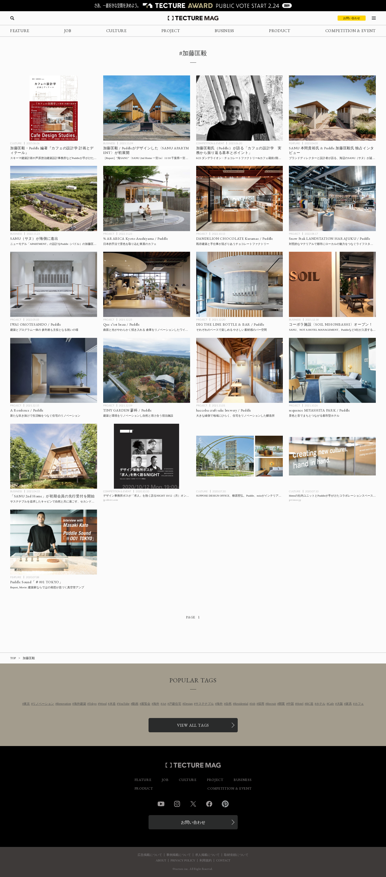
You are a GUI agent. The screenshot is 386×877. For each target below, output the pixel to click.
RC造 (309, 703)
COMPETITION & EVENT (350, 30)
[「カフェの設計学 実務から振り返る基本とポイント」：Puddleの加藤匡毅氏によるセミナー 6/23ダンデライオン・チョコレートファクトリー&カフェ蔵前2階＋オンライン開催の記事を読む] (239, 108)
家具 (349, 703)
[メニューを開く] (374, 18)
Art (164, 703)
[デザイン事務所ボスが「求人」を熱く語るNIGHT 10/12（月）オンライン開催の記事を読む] (146, 456)
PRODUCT (279, 30)
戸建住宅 (175, 703)
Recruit (271, 703)
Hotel (300, 703)
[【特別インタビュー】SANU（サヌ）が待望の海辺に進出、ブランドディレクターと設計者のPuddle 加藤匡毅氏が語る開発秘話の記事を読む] (332, 108)
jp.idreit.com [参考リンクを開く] (110, 499)
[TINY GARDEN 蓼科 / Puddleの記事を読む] (146, 370)
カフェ (359, 703)
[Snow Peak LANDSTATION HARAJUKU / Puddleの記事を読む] (332, 198)
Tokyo (93, 703)
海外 (156, 703)
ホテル (320, 703)
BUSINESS (224, 30)
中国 (291, 703)
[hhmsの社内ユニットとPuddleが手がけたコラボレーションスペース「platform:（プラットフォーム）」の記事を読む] (332, 456)
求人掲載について (207, 854)
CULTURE (116, 30)
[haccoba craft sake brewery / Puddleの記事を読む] (239, 370)
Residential (241, 703)
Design (188, 703)
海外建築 (80, 703)
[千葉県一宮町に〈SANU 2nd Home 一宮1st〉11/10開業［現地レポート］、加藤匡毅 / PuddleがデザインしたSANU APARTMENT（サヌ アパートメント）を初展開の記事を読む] (146, 108)
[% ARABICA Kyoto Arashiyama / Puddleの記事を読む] (146, 198)
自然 (228, 703)
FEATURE (19, 30)
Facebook (209, 803)
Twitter (193, 803)
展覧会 (145, 703)
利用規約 (205, 860)
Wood (103, 703)
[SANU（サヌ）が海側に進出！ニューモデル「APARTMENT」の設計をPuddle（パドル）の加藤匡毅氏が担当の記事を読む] (53, 198)
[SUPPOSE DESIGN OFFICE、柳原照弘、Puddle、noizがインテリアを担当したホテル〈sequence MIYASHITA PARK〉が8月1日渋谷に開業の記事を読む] (239, 456)
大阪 (340, 703)
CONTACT (223, 860)
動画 (135, 703)
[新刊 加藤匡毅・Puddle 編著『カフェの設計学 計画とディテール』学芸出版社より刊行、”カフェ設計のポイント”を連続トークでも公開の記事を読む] (53, 108)
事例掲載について (178, 854)
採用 (261, 703)
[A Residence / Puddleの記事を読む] (53, 370)
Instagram (177, 803)
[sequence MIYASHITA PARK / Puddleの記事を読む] (332, 370)
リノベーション (43, 703)
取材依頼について (236, 854)
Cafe (331, 703)
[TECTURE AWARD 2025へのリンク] (193, 5)
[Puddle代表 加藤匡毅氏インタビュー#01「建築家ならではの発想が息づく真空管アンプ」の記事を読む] (53, 542)
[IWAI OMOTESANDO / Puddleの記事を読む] (53, 284)
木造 (113, 703)
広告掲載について (150, 854)
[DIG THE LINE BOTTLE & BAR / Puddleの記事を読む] (239, 284)
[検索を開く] (12, 18)
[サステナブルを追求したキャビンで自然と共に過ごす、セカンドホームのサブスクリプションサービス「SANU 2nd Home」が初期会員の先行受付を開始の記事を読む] (53, 456)
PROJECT (171, 30)
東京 (27, 703)
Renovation (64, 703)
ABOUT (161, 860)
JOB (67, 30)
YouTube (124, 703)
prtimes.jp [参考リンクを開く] (295, 499)
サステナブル (204, 703)
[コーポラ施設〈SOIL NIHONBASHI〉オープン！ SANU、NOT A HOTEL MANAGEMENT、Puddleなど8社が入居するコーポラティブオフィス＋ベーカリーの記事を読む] (332, 284)
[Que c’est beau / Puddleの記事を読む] (146, 284)
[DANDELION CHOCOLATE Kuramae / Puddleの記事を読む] (239, 198)
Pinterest (225, 803)
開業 (282, 703)
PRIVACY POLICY (182, 860)
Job (253, 703)
